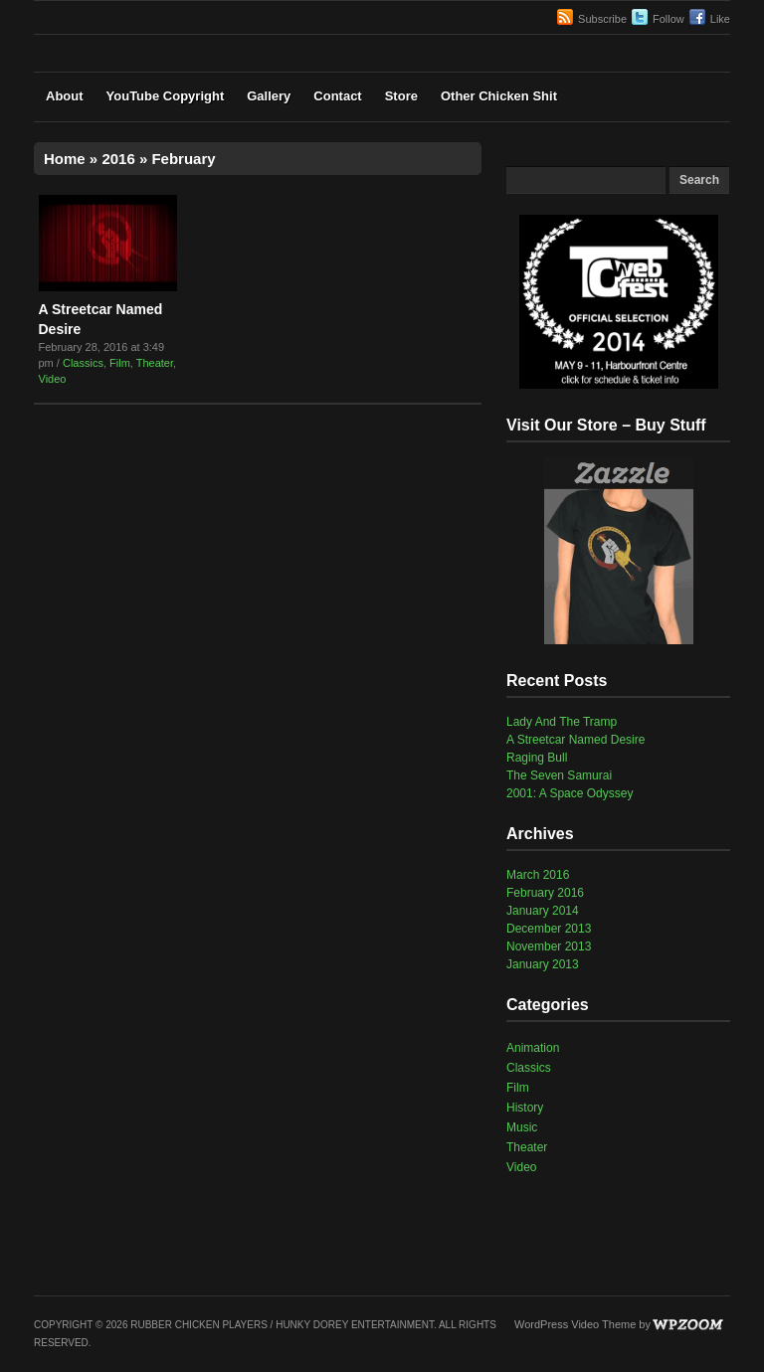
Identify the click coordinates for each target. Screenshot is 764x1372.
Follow (668, 19)
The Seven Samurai (559, 775)
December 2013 (548, 929)
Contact (337, 95)
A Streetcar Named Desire (575, 740)
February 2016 (545, 893)
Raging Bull (536, 758)
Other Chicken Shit (499, 95)
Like (720, 19)
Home (65, 158)
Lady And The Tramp (561, 722)
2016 (117, 158)
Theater (154, 363)
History (524, 1108)
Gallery (268, 95)
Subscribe (602, 19)
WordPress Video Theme (575, 1324)
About (65, 95)
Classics (83, 363)
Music (521, 1127)
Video (53, 379)
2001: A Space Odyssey (569, 793)
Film (119, 363)
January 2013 (542, 964)
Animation (532, 1048)
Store (401, 95)
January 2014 (542, 911)
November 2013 (548, 946)
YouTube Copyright (165, 95)
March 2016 (537, 875)
